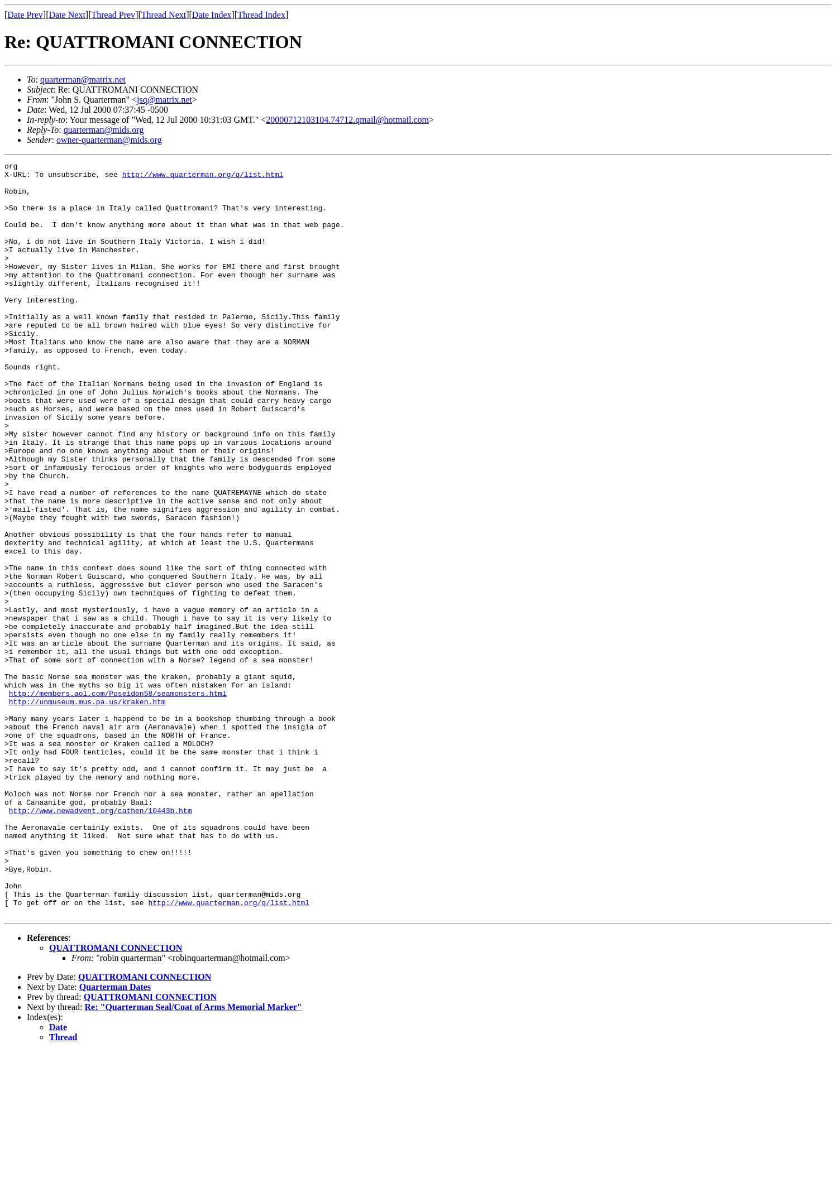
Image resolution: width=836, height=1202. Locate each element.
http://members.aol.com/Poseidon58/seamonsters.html (118, 800)
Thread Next (163, 15)
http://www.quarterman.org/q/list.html (203, 177)
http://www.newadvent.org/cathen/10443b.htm (100, 941)
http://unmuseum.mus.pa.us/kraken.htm (87, 810)
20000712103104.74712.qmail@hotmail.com (347, 119)
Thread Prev (113, 15)
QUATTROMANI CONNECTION (115, 1098)
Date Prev (25, 15)
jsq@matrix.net (164, 99)
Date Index (212, 15)
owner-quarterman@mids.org (109, 140)
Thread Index (261, 15)
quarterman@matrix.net (83, 79)
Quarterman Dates (115, 1137)
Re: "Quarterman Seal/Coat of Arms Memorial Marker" (193, 1157)
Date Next (67, 15)
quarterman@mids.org (104, 129)
